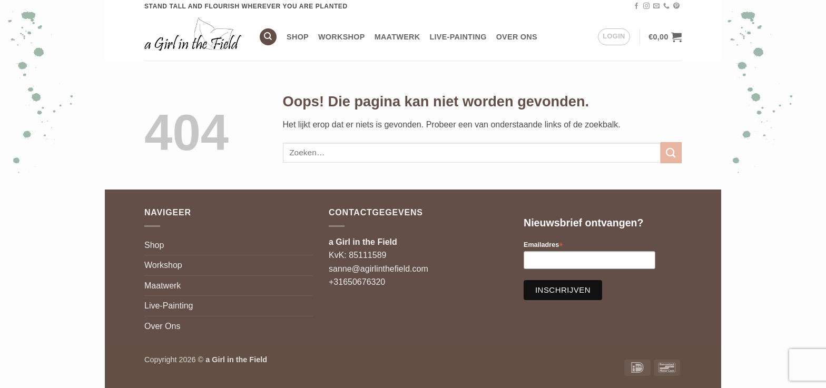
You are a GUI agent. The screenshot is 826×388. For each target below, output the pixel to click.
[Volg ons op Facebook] (636, 6)
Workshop (341, 37)
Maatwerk (397, 37)
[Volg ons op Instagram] (646, 6)
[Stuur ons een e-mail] (656, 6)
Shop (298, 37)
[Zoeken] (268, 37)
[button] (614, 36)
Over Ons (516, 37)
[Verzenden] (671, 152)
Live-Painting (457, 37)
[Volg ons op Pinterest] (676, 6)
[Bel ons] (666, 6)
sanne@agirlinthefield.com (378, 268)
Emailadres (543, 245)
